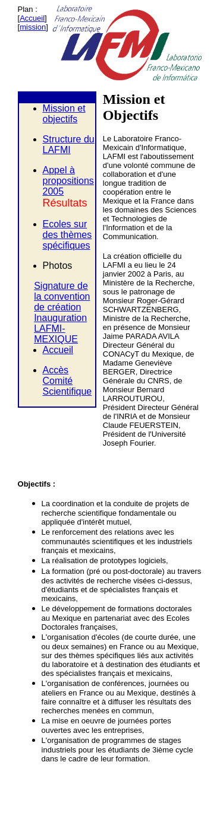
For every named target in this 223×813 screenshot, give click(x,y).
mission (33, 27)
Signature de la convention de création (62, 296)
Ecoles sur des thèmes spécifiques (67, 234)
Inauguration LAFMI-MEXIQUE (60, 328)
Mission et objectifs (64, 113)
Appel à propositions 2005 (68, 180)
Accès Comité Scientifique (67, 380)
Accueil (32, 18)
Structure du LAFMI (69, 144)
